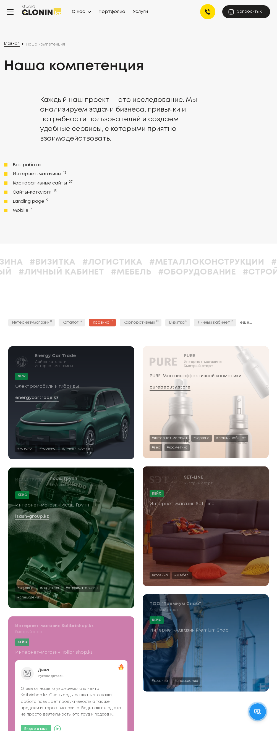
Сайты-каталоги (34, 191)
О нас (78, 12)
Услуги (140, 12)
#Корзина (75, 262)
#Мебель (207, 272)
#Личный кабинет (137, 272)
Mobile (22, 210)
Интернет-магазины (39, 173)
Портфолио (111, 12)
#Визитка (128, 262)
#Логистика (188, 262)
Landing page (30, 201)
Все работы (27, 165)
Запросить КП (246, 12)
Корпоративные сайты (42, 182)
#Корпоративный (46, 272)
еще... (246, 322)
